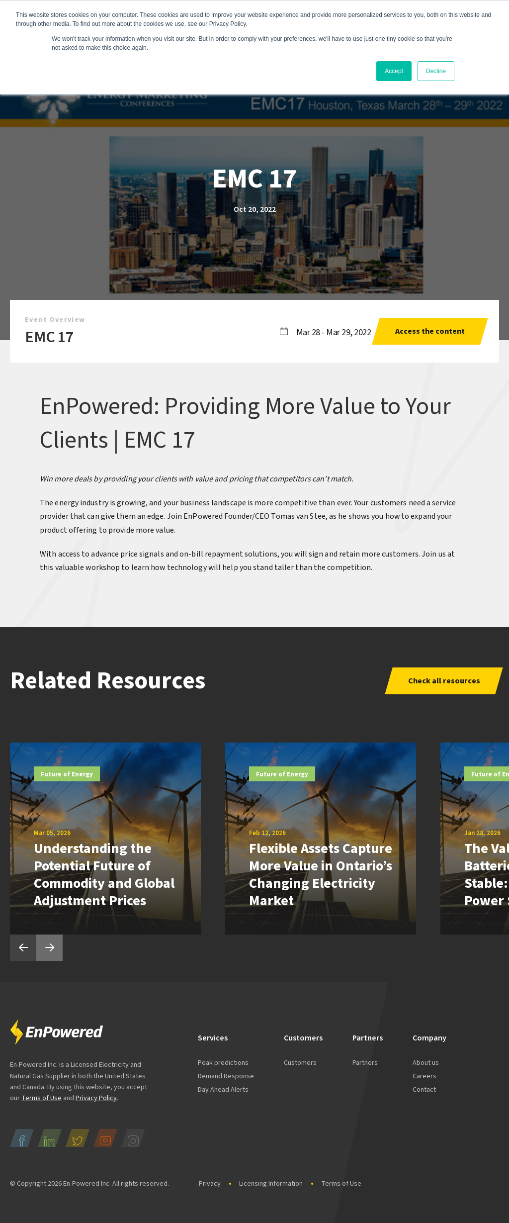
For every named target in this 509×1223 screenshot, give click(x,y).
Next (49, 948)
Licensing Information (271, 1184)
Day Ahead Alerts (223, 1090)
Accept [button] (394, 71)
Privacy (210, 1184)
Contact (424, 1090)
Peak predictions (223, 1063)
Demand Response (226, 1076)
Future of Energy (67, 774)
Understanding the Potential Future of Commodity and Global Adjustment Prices (104, 875)
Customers (300, 1063)
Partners (365, 1063)
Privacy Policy (96, 1098)
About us (426, 1063)
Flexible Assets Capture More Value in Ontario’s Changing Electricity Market (320, 875)
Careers (424, 1076)
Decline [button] (436, 71)
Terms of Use (41, 1098)
